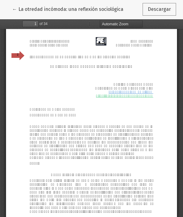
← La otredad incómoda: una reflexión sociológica (67, 8)
